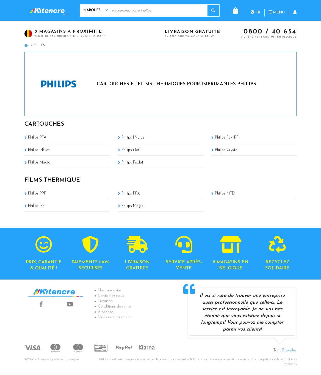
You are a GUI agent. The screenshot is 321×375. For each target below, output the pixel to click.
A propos (106, 312)
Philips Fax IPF (227, 138)
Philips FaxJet (132, 162)
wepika (75, 359)
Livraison (105, 301)
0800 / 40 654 (270, 32)
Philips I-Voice (132, 138)
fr (233, 10)
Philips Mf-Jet (38, 150)
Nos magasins (109, 290)
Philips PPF (37, 193)
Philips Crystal (226, 150)
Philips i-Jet (130, 150)
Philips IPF (36, 206)
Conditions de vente (114, 306)
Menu (254, 10)
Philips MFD (225, 193)
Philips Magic (39, 162)
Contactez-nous (111, 296)
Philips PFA (37, 138)
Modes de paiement (114, 317)
